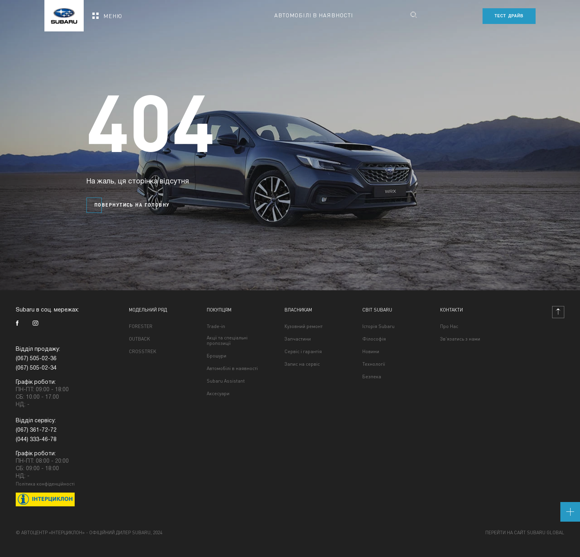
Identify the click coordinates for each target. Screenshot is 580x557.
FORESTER (140, 326)
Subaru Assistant (226, 381)
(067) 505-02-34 (36, 368)
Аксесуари (218, 393)
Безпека (371, 376)
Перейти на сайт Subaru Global (524, 532)
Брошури (216, 356)
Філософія (374, 339)
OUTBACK (139, 339)
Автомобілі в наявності (313, 14)
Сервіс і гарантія (303, 351)
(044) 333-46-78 (36, 439)
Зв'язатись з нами (460, 339)
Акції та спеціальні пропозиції (227, 340)
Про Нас (449, 326)
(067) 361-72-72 (36, 430)
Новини (370, 351)
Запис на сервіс (302, 364)
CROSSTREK (142, 351)
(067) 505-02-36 (36, 358)
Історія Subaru (378, 326)
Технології (373, 364)
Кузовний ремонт (303, 326)
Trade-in (216, 326)
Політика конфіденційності (45, 484)
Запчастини (297, 339)
